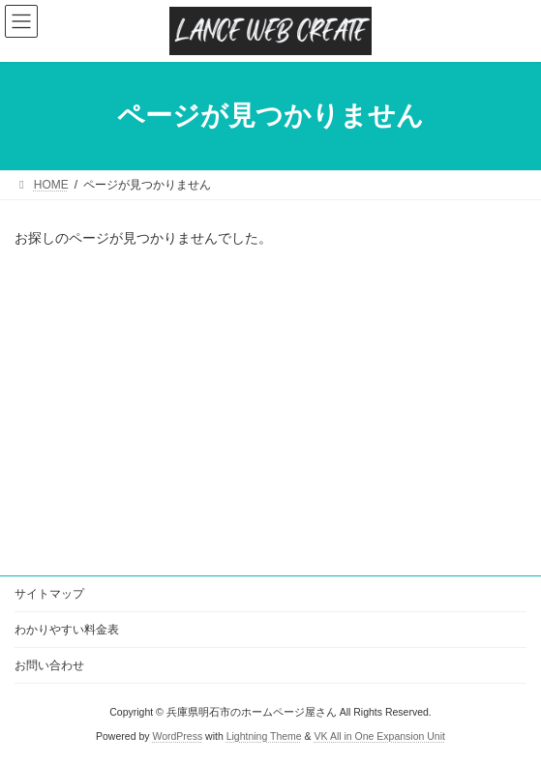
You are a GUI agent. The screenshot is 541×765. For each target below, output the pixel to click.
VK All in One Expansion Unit (380, 736)
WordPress (177, 736)
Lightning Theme (264, 736)
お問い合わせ (49, 665)
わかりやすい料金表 (67, 629)
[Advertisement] (270, 413)
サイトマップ (49, 594)
